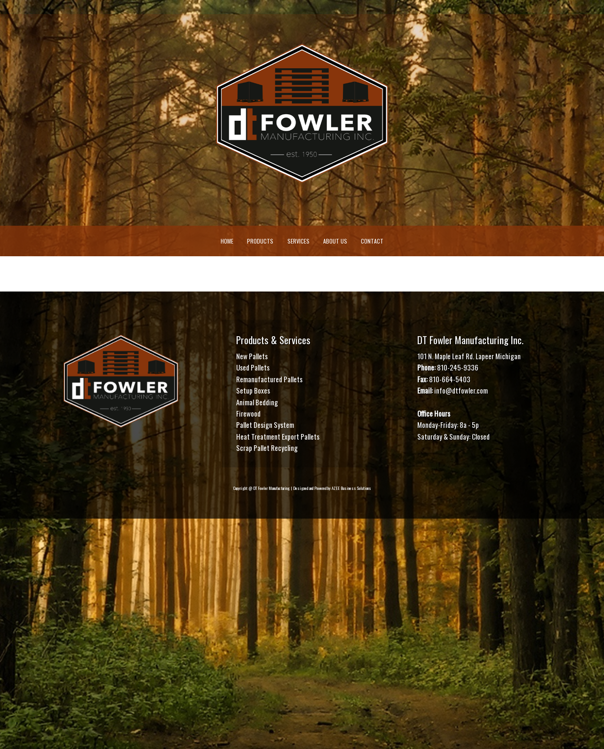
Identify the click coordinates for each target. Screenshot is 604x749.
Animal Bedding (257, 402)
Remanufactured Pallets (269, 379)
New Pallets (252, 356)
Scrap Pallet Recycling (267, 447)
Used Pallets (253, 368)
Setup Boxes (253, 390)
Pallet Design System (265, 424)
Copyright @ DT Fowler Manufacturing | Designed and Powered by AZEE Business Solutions (302, 488)
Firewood (248, 413)
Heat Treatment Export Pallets (277, 436)
